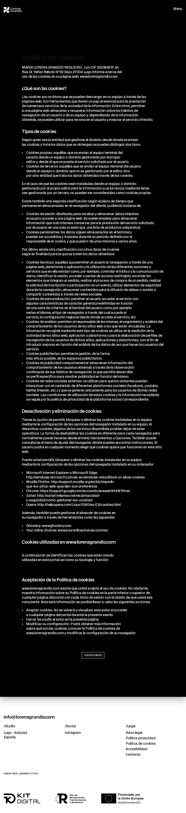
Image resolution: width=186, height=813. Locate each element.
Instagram (73, 732)
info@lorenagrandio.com (29, 717)
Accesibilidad (136, 749)
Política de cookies (140, 743)
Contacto (133, 754)
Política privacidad (140, 738)
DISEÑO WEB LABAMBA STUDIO (21, 774)
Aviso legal (134, 732)
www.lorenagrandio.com (99, 76)
